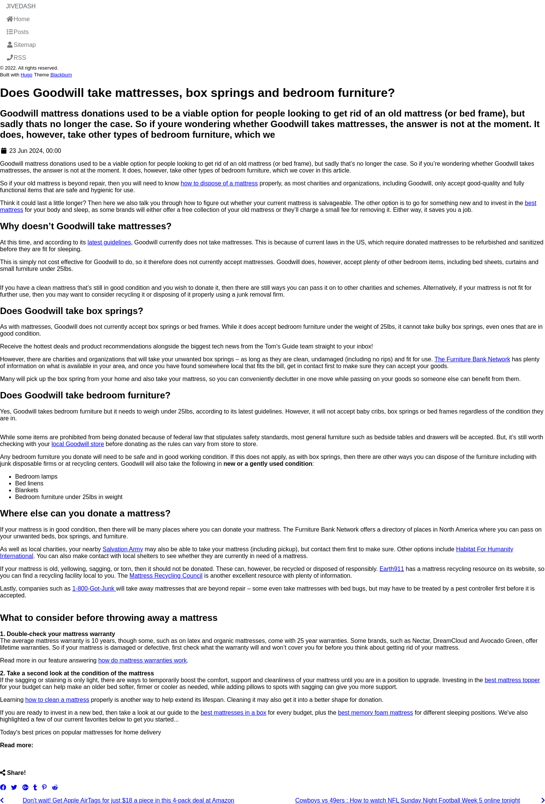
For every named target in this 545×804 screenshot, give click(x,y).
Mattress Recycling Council (165, 575)
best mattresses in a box (233, 712)
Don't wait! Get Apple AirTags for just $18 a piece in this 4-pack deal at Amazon (128, 800)
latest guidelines (109, 242)
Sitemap (21, 45)
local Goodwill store (77, 444)
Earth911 (392, 569)
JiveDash (21, 6)
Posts (17, 32)
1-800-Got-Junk (94, 588)
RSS (16, 57)
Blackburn (61, 75)
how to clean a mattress (57, 700)
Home (18, 19)
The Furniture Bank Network (472, 359)
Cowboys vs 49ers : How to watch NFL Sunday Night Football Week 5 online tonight (407, 800)
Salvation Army (123, 549)
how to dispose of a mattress (219, 183)
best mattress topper (512, 680)
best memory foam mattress (375, 712)
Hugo (27, 75)
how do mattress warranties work (142, 660)
